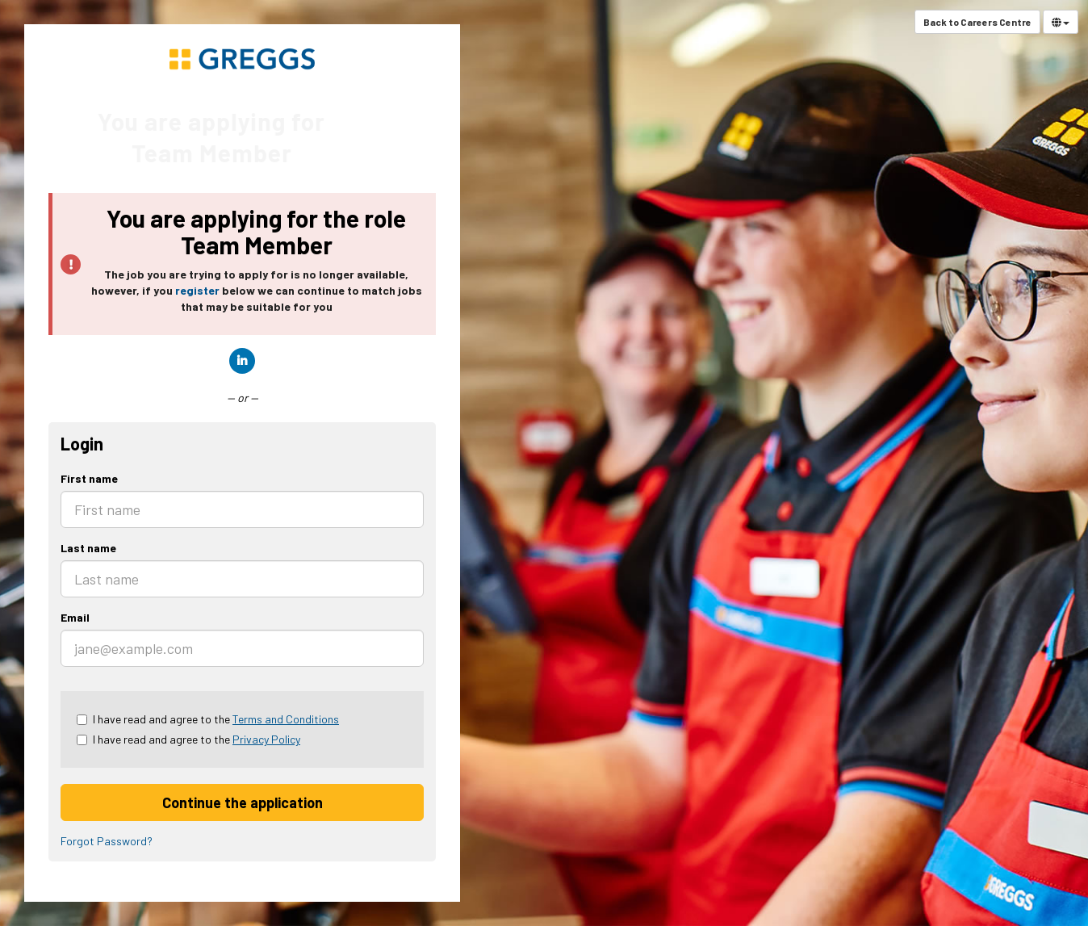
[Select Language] (1060, 22)
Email (75, 617)
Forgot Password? (107, 841)
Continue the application (242, 802)
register (197, 290)
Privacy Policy (266, 739)
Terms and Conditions (285, 719)
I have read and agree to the (208, 719)
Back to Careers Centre (977, 21)
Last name (88, 548)
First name (89, 478)
